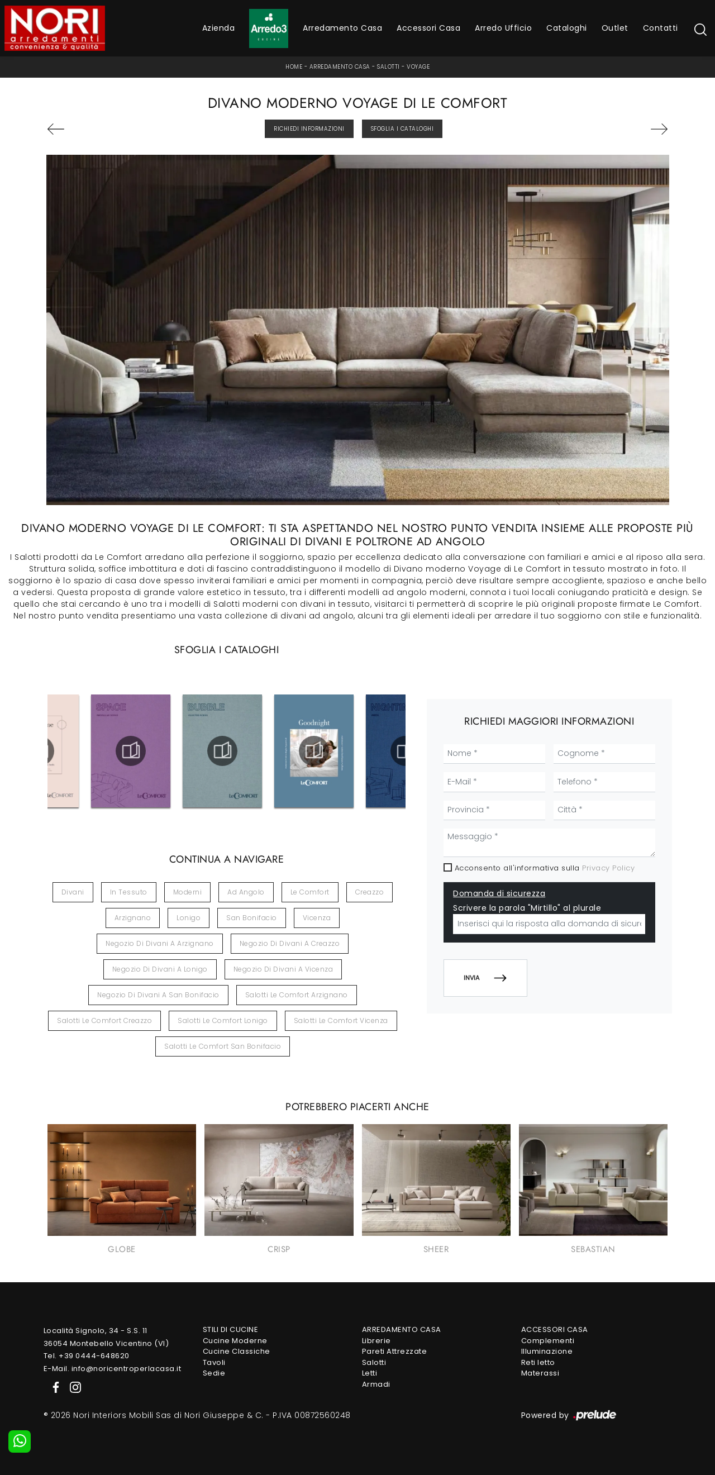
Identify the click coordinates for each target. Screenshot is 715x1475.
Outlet (615, 28)
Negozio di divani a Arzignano (160, 943)
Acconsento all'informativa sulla (545, 868)
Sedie (214, 1373)
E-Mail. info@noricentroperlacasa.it (113, 1368)
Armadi (376, 1384)
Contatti (660, 28)
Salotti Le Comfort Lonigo (223, 1020)
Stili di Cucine (231, 1329)
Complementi (548, 1340)
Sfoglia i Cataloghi (402, 129)
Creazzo (369, 892)
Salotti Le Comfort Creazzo (104, 1020)
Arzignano (133, 917)
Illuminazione (547, 1351)
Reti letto (538, 1362)
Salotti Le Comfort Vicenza (341, 1020)
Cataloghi (566, 28)
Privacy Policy (608, 868)
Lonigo (189, 917)
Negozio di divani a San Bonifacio (158, 995)
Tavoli (214, 1362)
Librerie (376, 1340)
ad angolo (246, 892)
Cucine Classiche (236, 1351)
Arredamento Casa (342, 28)
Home (293, 67)
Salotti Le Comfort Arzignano (296, 995)
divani (72, 892)
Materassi (540, 1373)
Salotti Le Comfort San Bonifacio (222, 1046)
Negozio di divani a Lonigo (160, 969)
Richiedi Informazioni (309, 129)
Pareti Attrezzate (394, 1351)
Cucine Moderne (235, 1340)
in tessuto (128, 892)
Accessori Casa (428, 28)
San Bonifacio (251, 917)
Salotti (388, 67)
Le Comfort (310, 892)
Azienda (218, 28)
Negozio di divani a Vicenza (283, 969)
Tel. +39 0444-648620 (87, 1355)
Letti (370, 1373)
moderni (187, 892)
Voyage (418, 67)
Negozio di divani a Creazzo (290, 943)
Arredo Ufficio (503, 28)
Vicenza (317, 917)
